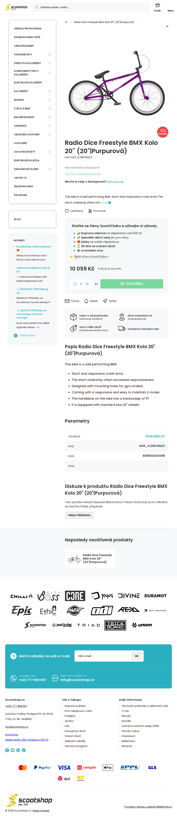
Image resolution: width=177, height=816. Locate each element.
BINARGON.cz (164, 807)
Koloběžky (21, 91)
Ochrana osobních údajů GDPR (140, 726)
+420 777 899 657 (32, 680)
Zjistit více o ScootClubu (90, 257)
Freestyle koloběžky (27, 63)
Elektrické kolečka (26, 160)
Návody (126, 716)
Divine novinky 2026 (27, 37)
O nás (125, 711)
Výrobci (69, 721)
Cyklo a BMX (22, 108)
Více (104, 202)
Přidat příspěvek (79, 515)
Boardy (19, 100)
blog (17, 219)
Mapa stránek (41, 810)
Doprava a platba (75, 706)
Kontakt (126, 721)
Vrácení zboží (73, 736)
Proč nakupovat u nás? (78, 711)
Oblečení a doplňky (27, 134)
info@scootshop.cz (77, 679)
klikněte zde (115, 182)
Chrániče (20, 126)
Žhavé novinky (23, 186)
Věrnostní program (27, 28)
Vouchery (20, 143)
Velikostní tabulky (75, 741)
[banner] (16, 7)
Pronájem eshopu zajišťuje (140, 807)
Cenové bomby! (24, 46)
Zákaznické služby (26, 169)
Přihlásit (136, 656)
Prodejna (20, 195)
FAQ (67, 726)
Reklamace (128, 741)
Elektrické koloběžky (28, 82)
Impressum (128, 736)
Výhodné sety (23, 54)
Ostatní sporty (24, 152)
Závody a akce (130, 731)
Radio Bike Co (155, 436)
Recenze (127, 746)
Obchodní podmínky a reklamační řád (145, 706)
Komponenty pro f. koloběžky (26, 72)
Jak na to (20, 177)
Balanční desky (24, 117)
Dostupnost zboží (75, 731)
